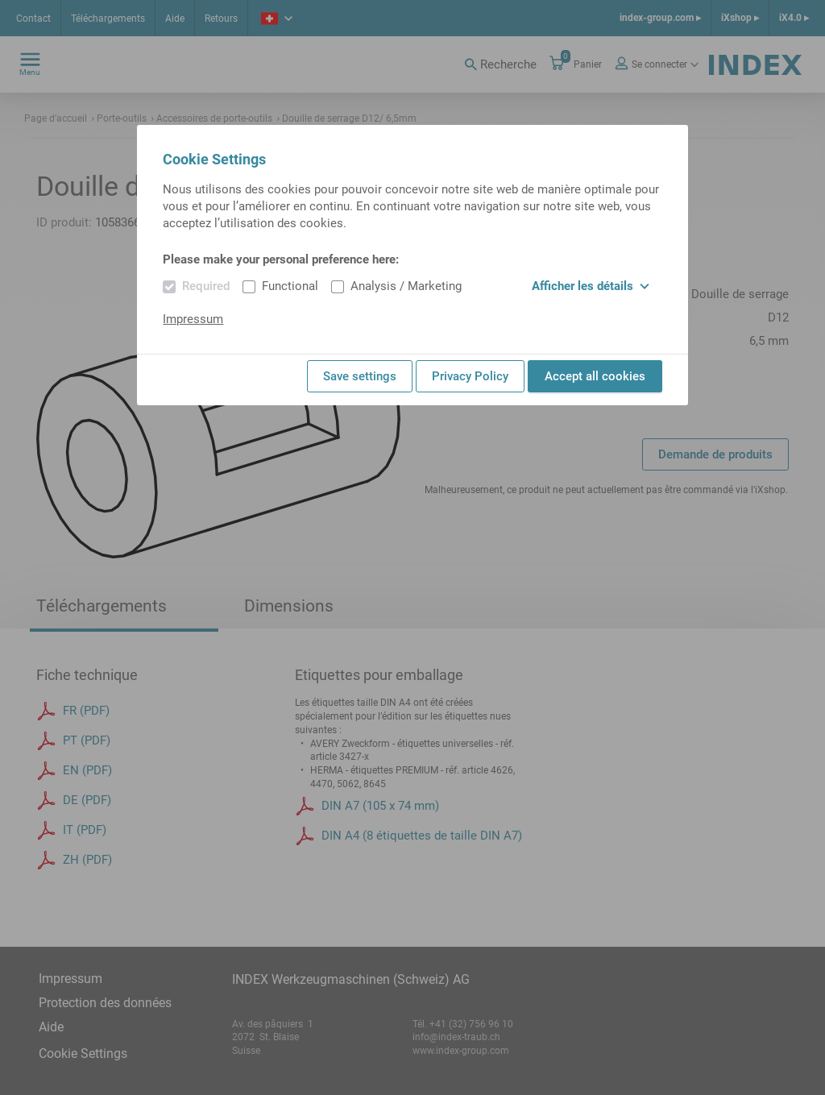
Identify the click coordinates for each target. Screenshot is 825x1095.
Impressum (193, 319)
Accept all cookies (595, 376)
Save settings (359, 376)
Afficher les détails (590, 286)
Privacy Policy (470, 376)
